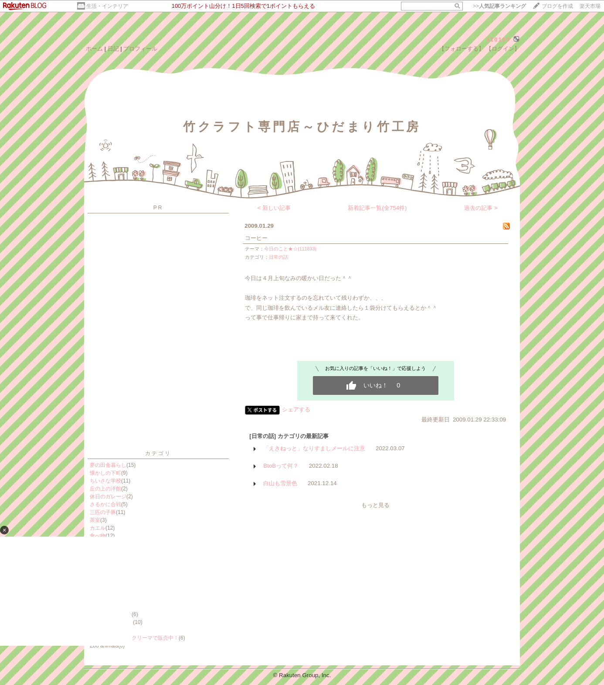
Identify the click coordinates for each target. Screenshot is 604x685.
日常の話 (278, 257)
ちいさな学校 (105, 481)
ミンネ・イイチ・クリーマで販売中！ (134, 638)
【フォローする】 (461, 48)
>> (499, 6)
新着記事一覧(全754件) (377, 208)
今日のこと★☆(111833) (290, 248)
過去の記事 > (481, 208)
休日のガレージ (108, 496)
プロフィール (140, 48)
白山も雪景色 (280, 483)
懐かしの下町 (105, 473)
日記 (113, 48)
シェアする (296, 409)
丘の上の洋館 (105, 489)
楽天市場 (590, 6)
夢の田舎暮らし (108, 465)
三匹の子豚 (103, 512)
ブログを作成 (557, 6)
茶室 (95, 520)
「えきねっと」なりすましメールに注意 (314, 448)
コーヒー (256, 238)
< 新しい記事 (274, 208)
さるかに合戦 (105, 504)
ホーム (94, 48)
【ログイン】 (503, 48)
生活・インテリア (107, 6)
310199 (498, 39)
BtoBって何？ (281, 465)
